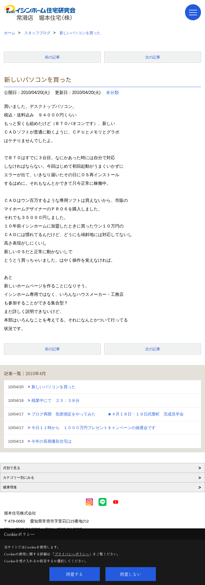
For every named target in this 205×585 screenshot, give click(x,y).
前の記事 (52, 57)
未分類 (112, 92)
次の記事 (152, 57)
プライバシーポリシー (71, 553)
